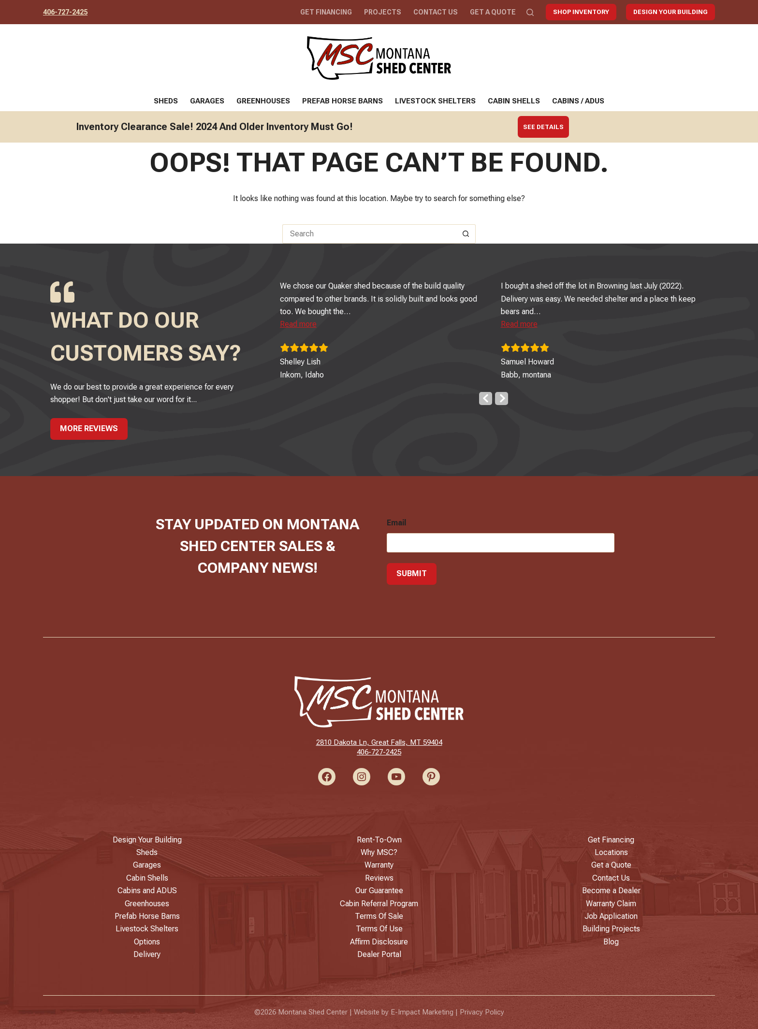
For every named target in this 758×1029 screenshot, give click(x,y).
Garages (207, 101)
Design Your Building (670, 11)
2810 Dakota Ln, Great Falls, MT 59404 (379, 742)
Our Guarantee (379, 890)
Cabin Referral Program (379, 903)
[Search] (530, 12)
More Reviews (89, 428)
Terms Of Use (379, 928)
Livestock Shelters (435, 101)
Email (396, 522)
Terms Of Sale (379, 916)
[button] (311, 324)
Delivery (146, 954)
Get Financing (326, 12)
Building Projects (611, 928)
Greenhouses (263, 101)
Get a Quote (493, 12)
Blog (611, 941)
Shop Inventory (581, 11)
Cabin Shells (514, 101)
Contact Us (435, 12)
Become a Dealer (611, 890)
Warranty (379, 865)
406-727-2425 (65, 12)
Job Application (611, 916)
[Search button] (466, 234)
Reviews (379, 878)
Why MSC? (379, 852)
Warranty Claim (611, 903)
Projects (382, 12)
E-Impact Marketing (422, 1012)
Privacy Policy (482, 1012)
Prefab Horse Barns (342, 101)
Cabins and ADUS (147, 890)
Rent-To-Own (379, 839)
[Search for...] (369, 234)
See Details (543, 126)
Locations (611, 852)
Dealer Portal (379, 954)
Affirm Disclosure (379, 941)
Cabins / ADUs (578, 101)
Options (147, 941)
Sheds (166, 101)
